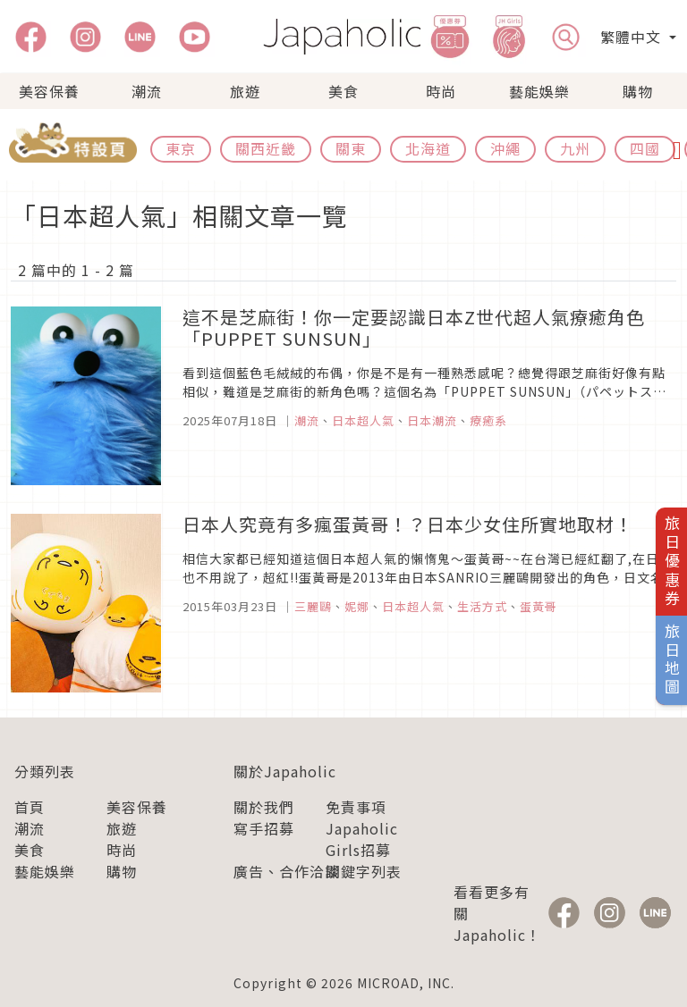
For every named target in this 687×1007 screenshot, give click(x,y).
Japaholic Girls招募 (362, 839)
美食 (343, 91)
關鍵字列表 (364, 871)
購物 (638, 91)
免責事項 (356, 807)
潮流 (146, 91)
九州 (575, 148)
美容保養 (49, 91)
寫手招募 (263, 828)
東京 (180, 148)
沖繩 (505, 148)
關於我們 (263, 807)
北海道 (428, 148)
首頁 (29, 807)
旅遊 (245, 91)
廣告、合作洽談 (286, 871)
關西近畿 (265, 148)
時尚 (441, 91)
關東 (350, 148)
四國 (645, 148)
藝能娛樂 (539, 91)
